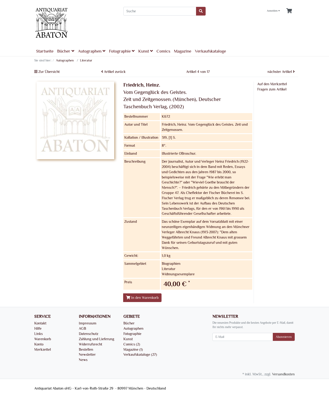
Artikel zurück (113, 72)
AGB (82, 328)
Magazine (182, 51)
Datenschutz (88, 334)
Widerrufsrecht (90, 344)
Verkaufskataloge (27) (140, 355)
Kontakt (40, 323)
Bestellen (86, 350)
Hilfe (38, 328)
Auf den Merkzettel (272, 84)
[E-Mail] (242, 337)
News (83, 360)
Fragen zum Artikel (272, 89)
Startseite (44, 51)
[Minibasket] (289, 11)
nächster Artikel (281, 72)
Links (38, 334)
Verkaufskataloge (210, 51)
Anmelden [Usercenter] (273, 10)
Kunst (145, 51)
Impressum (87, 323)
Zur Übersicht (47, 72)
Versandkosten (283, 374)
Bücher (65, 51)
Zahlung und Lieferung (96, 339)
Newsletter (87, 355)
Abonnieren (284, 337)
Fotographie (122, 51)
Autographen (91, 51)
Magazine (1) (133, 350)
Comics (163, 51)
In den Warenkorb (142, 298)
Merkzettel (42, 350)
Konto (38, 344)
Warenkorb (42, 339)
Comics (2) (131, 344)
